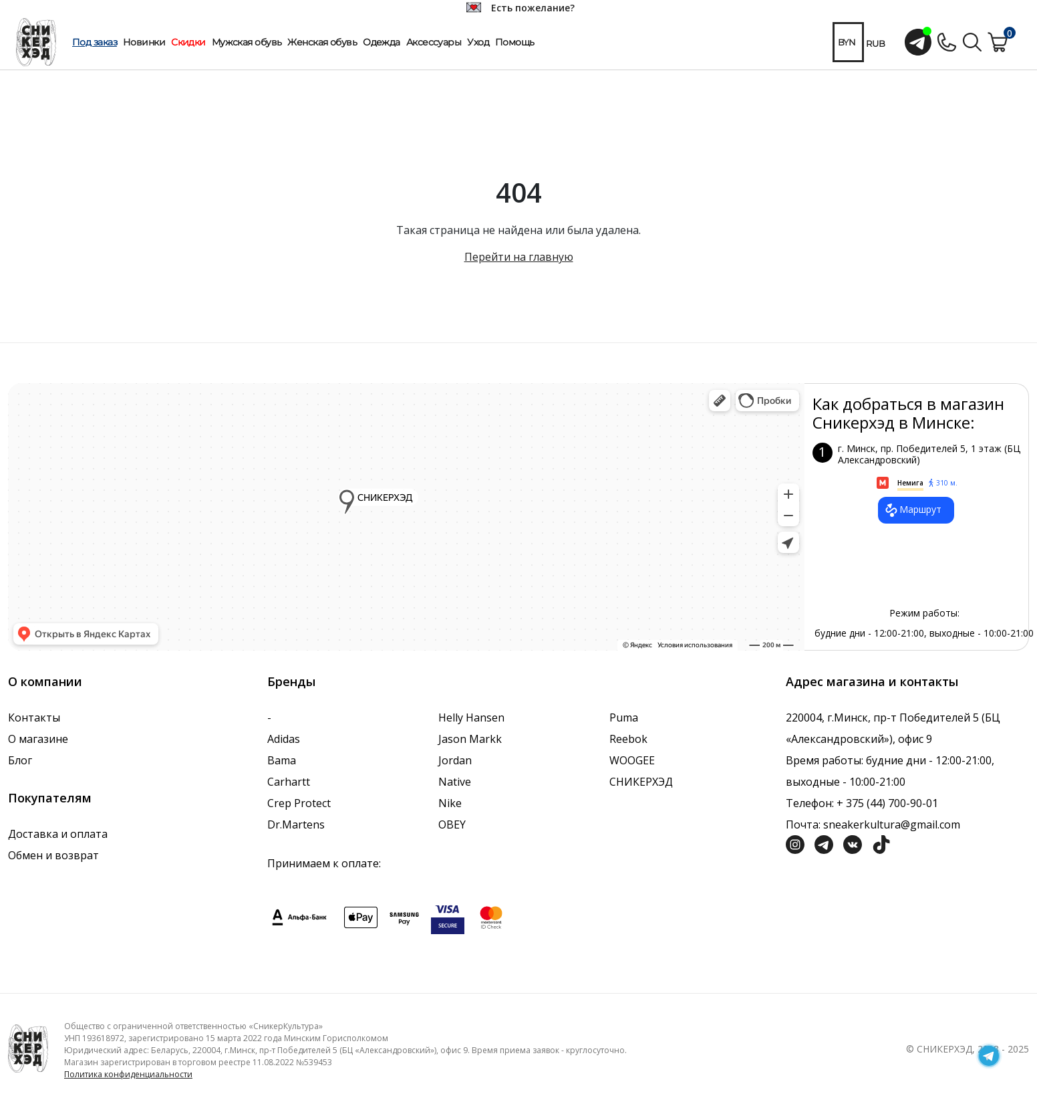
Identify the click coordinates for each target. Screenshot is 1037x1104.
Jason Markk (470, 739)
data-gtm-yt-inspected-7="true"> (406, 517)
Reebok (628, 739)
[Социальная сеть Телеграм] (823, 843)
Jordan (455, 760)
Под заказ (94, 42)
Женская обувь (322, 42)
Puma (623, 717)
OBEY (452, 824)
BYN (846, 42)
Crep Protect (299, 803)
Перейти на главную (518, 256)
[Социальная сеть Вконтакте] (852, 843)
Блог (20, 760)
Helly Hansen (471, 717)
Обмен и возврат (53, 855)
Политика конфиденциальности (128, 1074)
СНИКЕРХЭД (641, 781)
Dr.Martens (296, 824)
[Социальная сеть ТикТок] (881, 843)
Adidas (283, 739)
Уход (478, 42)
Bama (281, 760)
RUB (875, 43)
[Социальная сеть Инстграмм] (795, 843)
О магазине (38, 739)
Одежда (381, 42)
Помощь (515, 42)
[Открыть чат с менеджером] (918, 42)
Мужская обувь (247, 42)
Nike (450, 803)
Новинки (144, 42)
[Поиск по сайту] (972, 40)
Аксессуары (433, 42)
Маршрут (912, 510)
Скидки (188, 42)
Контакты (34, 717)
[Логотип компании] (28, 1047)
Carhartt (288, 781)
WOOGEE (632, 760)
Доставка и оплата (58, 833)
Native (454, 781)
